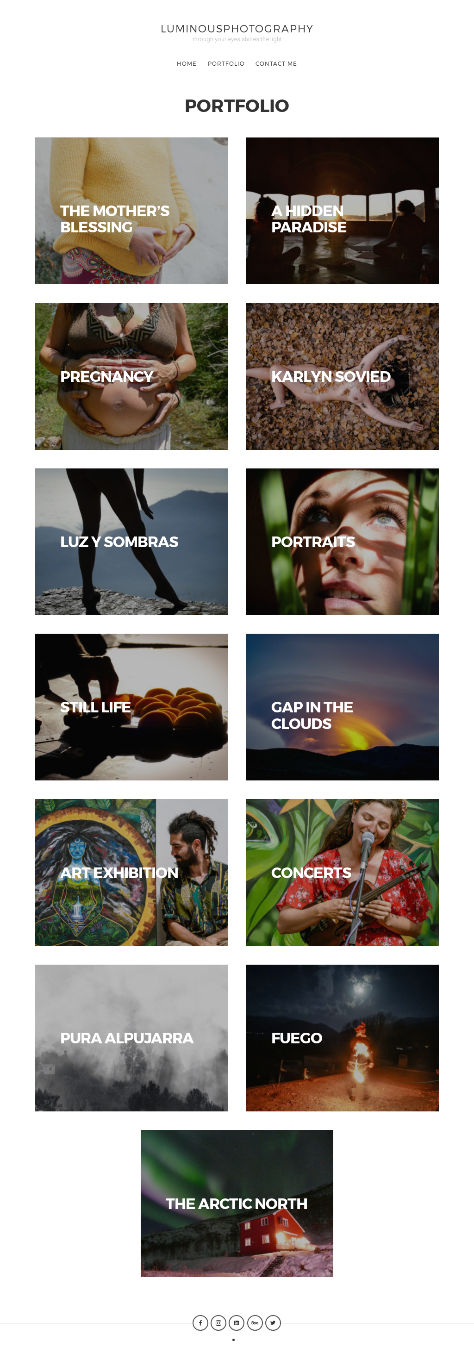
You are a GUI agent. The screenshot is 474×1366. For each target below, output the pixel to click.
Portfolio (226, 63)
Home (187, 63)
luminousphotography (237, 28)
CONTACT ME (276, 63)
